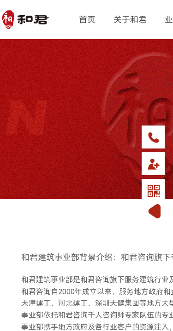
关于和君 (130, 19)
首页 (87, 19)
